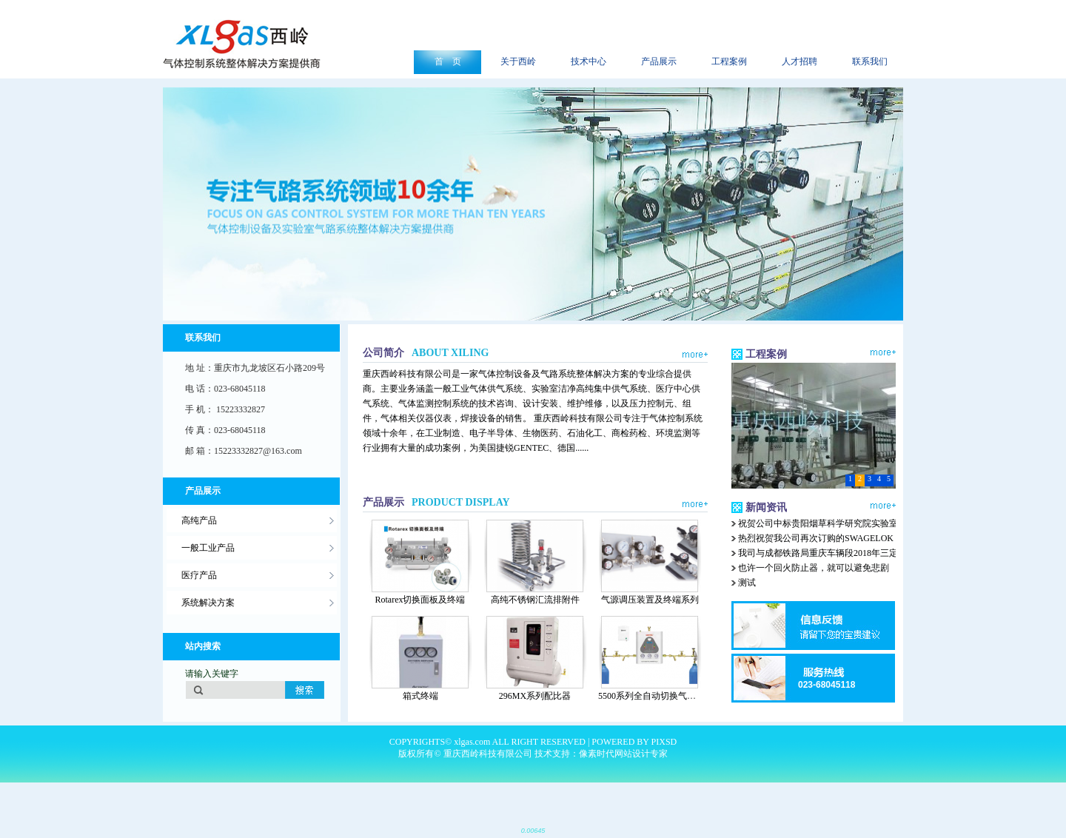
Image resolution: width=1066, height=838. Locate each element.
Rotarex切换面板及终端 (420, 599)
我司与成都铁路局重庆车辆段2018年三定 (818, 553)
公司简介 (426, 352)
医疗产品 (199, 575)
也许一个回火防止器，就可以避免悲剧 (813, 568)
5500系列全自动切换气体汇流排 (660, 696)
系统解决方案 (208, 602)
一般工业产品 (208, 548)
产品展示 (436, 502)
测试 (747, 582)
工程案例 (766, 354)
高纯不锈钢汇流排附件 (535, 599)
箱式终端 (420, 696)
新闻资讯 (766, 507)
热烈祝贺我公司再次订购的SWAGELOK (816, 538)
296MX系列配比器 (535, 696)
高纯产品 (199, 520)
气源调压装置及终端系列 (650, 599)
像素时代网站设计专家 (623, 753)
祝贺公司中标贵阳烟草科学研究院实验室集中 (827, 523)
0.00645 (533, 830)
